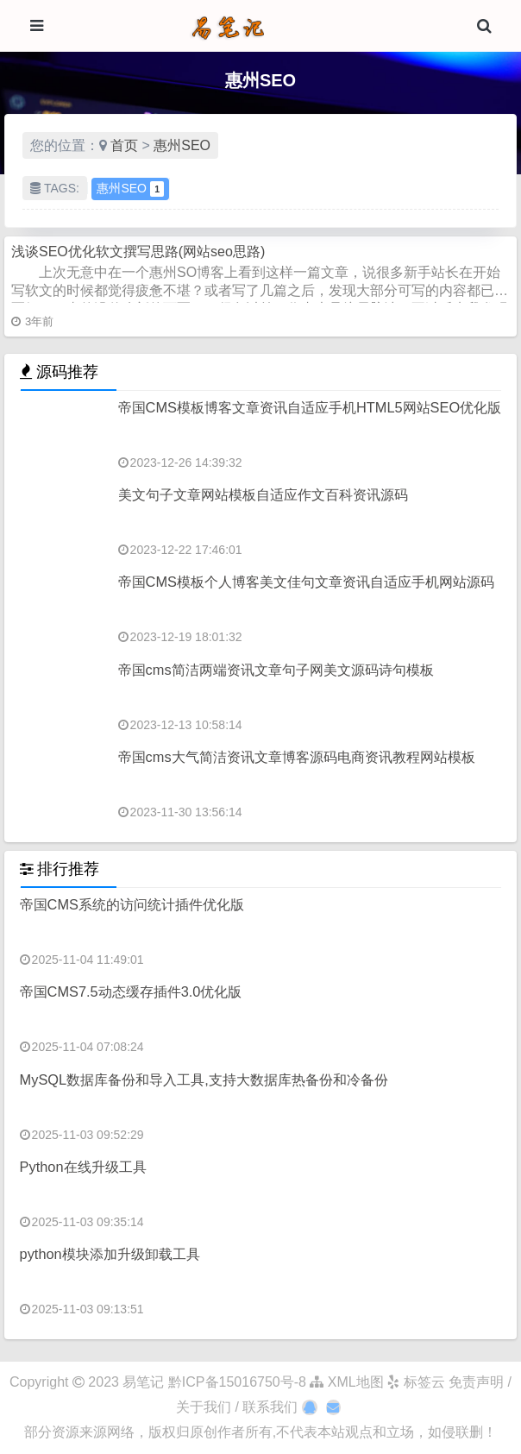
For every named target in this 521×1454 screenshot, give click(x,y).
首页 (124, 145)
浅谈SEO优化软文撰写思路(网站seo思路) (138, 251)
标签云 (415, 1382)
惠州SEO (182, 145)
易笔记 (143, 1382)
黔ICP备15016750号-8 (239, 1382)
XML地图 (346, 1382)
